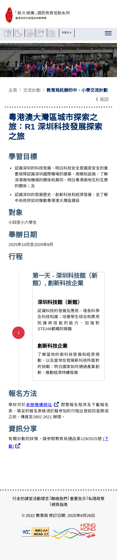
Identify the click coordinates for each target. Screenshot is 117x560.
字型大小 (67, 32)
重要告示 (78, 498)
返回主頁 (8, 33)
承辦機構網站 (39, 404)
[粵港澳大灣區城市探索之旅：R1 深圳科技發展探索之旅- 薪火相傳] (53, 15)
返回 (102, 99)
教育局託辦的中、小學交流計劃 (77, 90)
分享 (41, 33)
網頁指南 (59, 504)
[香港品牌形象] (72, 531)
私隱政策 (96, 498)
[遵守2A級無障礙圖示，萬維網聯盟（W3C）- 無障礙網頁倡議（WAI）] (35, 531)
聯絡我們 (19, 33)
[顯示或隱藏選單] (109, 34)
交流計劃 (32, 90)
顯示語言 (53, 33)
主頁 (12, 90)
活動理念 (41, 498)
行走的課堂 (22, 498)
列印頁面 (30, 33)
